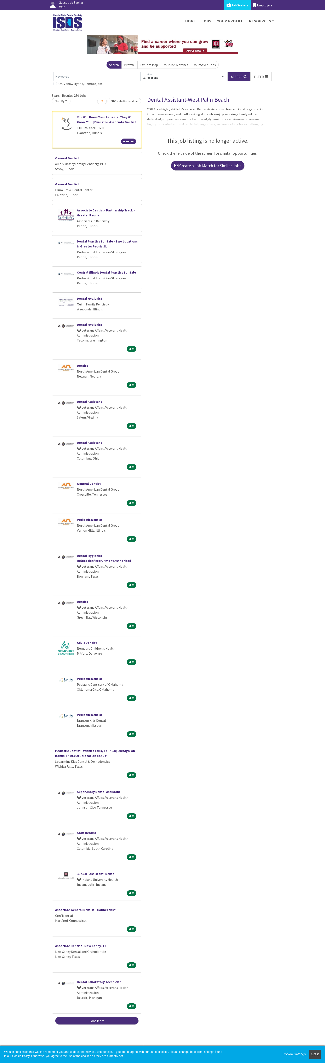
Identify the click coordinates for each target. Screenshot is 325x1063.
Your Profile (230, 21)
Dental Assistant (89, 401)
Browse (129, 65)
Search (114, 65)
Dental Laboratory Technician (99, 982)
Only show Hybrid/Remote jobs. (80, 84)
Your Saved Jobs (205, 65)
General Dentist (67, 158)
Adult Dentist (87, 643)
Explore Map (149, 65)
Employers (262, 5)
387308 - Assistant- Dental (96, 874)
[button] (261, 76)
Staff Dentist (86, 833)
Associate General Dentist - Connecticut (85, 910)
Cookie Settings (294, 1054)
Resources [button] (260, 21)
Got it (315, 1054)
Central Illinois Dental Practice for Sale (106, 272)
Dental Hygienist (89, 298)
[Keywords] (97, 76)
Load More (97, 1021)
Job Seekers (237, 5)
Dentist (82, 365)
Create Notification (124, 101)
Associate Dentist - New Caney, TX (80, 946)
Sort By (59, 101)
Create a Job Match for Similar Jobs (207, 165)
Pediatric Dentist (89, 520)
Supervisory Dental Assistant (98, 792)
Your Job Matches (176, 65)
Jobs (206, 21)
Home (190, 21)
